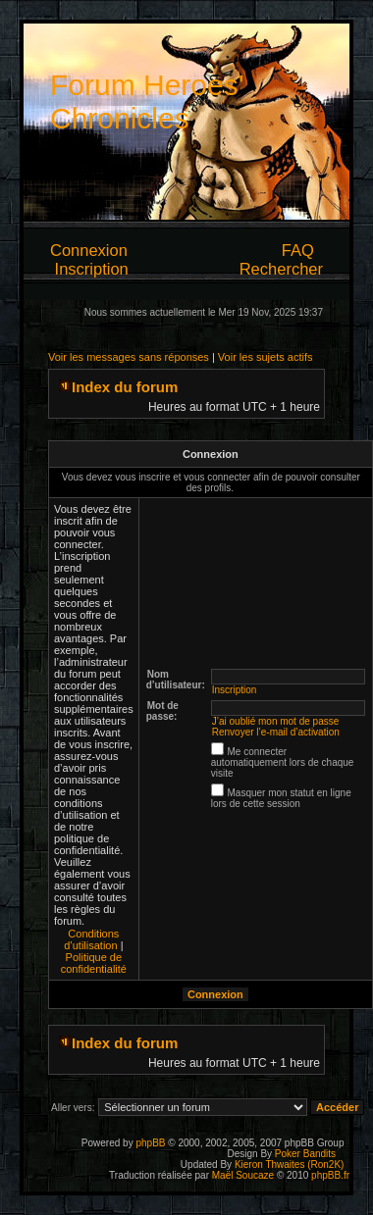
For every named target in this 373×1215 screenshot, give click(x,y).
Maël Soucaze (243, 1175)
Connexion (89, 250)
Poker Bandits (305, 1153)
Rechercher (281, 269)
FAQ (298, 250)
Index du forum (125, 387)
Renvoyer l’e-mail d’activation (276, 732)
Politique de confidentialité (94, 963)
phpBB (150, 1143)
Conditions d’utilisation (91, 939)
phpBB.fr (330, 1175)
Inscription (92, 269)
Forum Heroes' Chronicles (146, 101)
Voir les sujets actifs (265, 357)
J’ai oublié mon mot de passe (276, 721)
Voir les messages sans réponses (128, 357)
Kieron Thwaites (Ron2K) (290, 1164)
